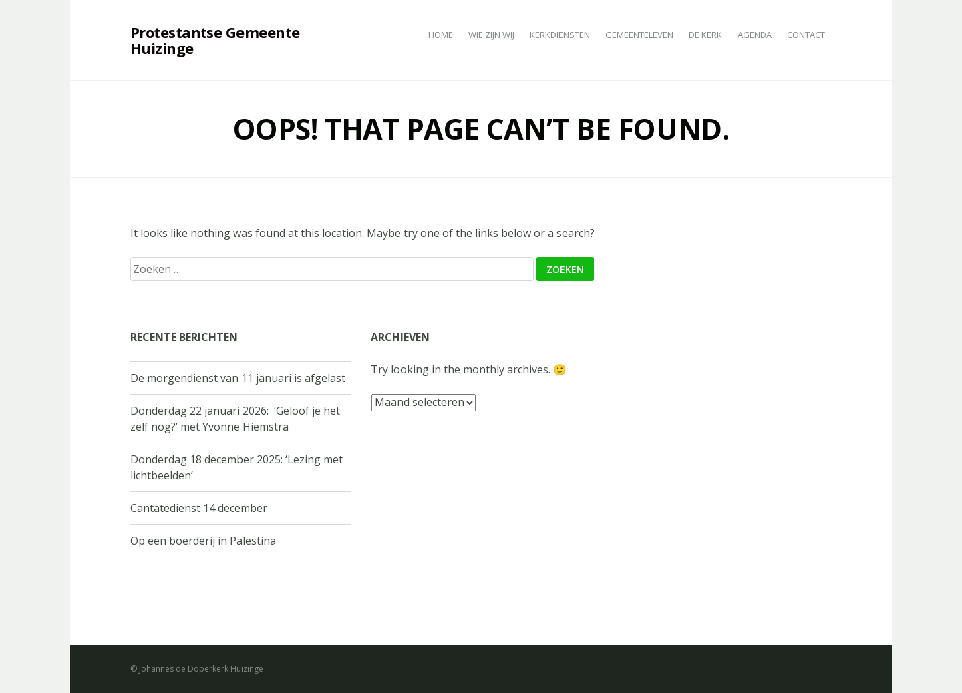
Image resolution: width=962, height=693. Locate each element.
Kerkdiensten (560, 35)
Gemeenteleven (639, 35)
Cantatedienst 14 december (198, 508)
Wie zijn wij (491, 35)
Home (440, 35)
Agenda (755, 35)
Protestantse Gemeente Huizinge (214, 40)
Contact (806, 35)
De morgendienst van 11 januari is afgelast (237, 378)
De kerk (705, 35)
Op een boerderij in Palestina (203, 540)
